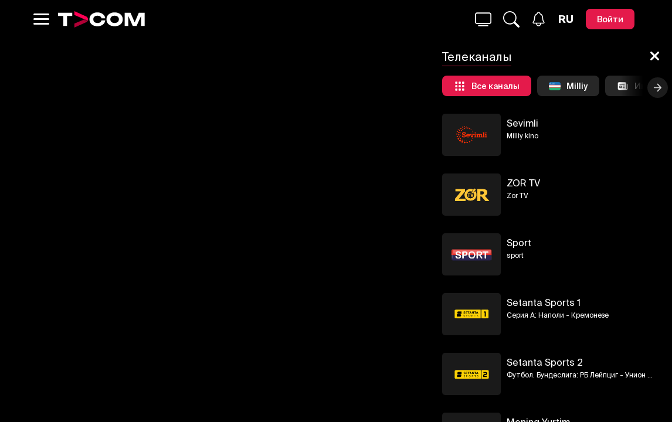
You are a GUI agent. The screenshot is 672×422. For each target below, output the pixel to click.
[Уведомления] (538, 19)
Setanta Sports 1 (544, 302)
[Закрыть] (654, 57)
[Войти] (610, 19)
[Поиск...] (483, 19)
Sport (519, 242)
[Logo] (101, 19)
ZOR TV (523, 183)
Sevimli (522, 123)
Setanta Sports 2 (545, 362)
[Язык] (566, 19)
